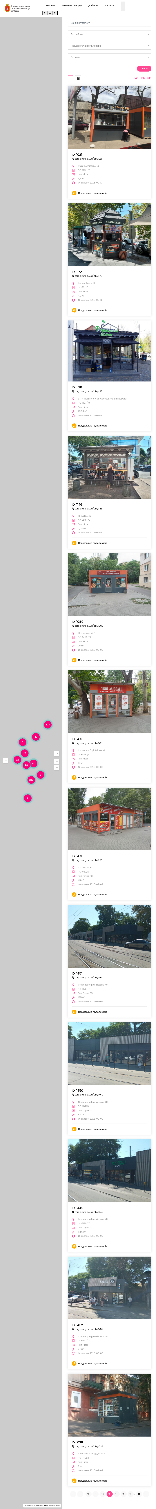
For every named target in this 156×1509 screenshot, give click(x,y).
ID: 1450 (77, 1090)
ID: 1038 (77, 1442)
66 (139, 1493)
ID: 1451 (77, 973)
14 (116, 1493)
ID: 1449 (77, 1207)
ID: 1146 (77, 504)
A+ (55, 12)
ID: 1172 (77, 271)
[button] (5, 760)
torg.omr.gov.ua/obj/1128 (87, 391)
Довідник (93, 5)
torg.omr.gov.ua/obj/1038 (87, 1446)
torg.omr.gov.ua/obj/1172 (87, 275)
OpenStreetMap (41, 1505)
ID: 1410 (77, 739)
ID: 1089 (77, 621)
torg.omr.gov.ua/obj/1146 (87, 508)
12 (103, 1493)
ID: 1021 (77, 154)
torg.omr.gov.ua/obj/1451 (87, 977)
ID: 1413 (77, 856)
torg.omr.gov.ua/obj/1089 (87, 625)
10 (88, 1493)
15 (123, 1493)
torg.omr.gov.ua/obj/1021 (87, 158)
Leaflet (28, 1505)
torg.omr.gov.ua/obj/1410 (87, 742)
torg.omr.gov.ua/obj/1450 (87, 1094)
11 (95, 1493)
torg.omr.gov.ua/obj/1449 (87, 1211)
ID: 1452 (77, 1325)
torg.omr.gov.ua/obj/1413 (87, 860)
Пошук (143, 68)
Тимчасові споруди (72, 5)
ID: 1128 (77, 387)
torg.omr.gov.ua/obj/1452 (87, 1328)
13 (109, 1493)
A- (45, 12)
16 (130, 1493)
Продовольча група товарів (92, 192)
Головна (50, 5)
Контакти (109, 5)
